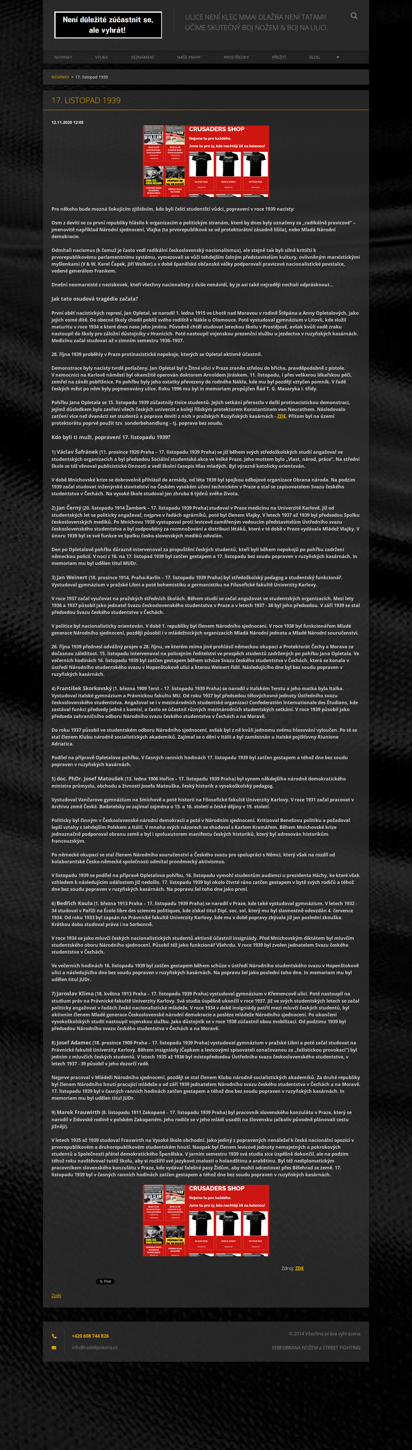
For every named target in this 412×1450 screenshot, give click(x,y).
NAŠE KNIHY (189, 57)
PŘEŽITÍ (279, 57)
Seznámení (142, 57)
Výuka (101, 57)
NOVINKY (63, 57)
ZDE (281, 416)
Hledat (354, 16)
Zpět (56, 1295)
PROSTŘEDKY (236, 57)
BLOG (314, 57)
